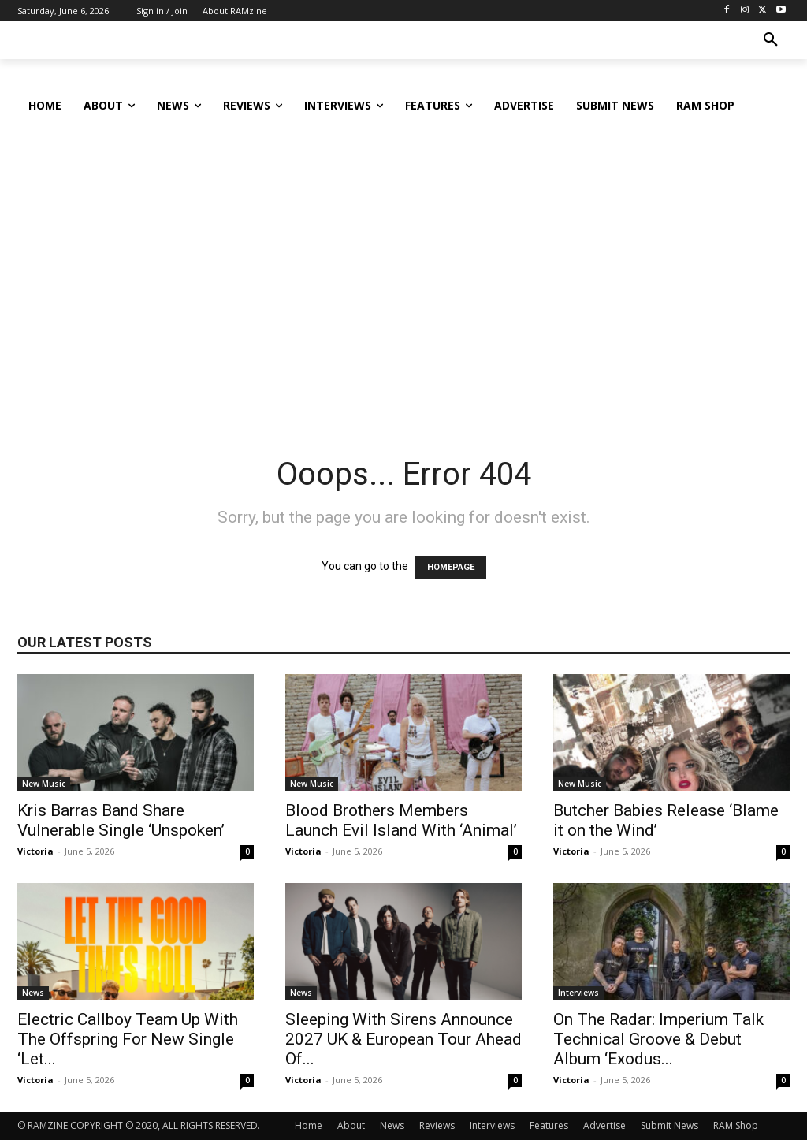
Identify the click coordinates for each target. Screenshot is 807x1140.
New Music (43, 783)
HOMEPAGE (450, 567)
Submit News (669, 1125)
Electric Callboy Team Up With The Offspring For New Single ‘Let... (127, 1039)
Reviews (437, 1125)
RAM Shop (735, 1125)
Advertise (604, 1125)
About (351, 1125)
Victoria (35, 851)
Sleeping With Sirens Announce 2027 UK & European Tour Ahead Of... (403, 1039)
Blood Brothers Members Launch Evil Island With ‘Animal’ (401, 820)
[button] (771, 40)
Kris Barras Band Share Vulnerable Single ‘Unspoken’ (121, 820)
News (33, 992)
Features (549, 1125)
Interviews (578, 992)
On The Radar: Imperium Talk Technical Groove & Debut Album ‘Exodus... (658, 1039)
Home (308, 1125)
